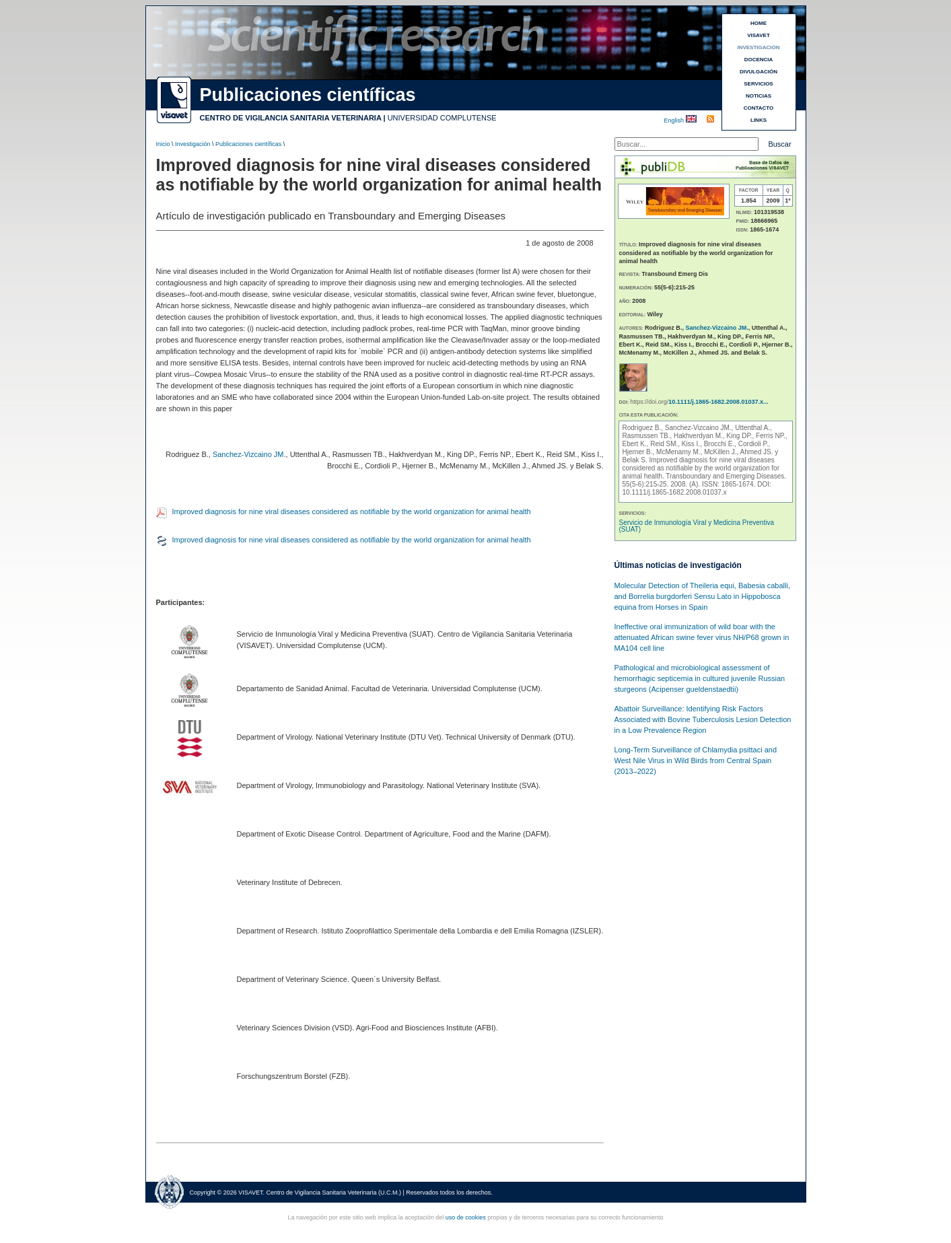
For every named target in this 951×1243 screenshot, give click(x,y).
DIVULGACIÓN (758, 72)
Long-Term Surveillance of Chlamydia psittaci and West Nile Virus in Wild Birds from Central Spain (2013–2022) (695, 760)
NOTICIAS (758, 96)
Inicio (163, 144)
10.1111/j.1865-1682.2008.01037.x (675, 492)
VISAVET (758, 35)
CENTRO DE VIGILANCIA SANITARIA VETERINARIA (291, 118)
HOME (758, 23)
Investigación (193, 144)
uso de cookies (466, 1217)
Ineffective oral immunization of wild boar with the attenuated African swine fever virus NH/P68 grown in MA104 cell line (701, 637)
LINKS (758, 120)
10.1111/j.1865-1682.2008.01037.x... (718, 401)
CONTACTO (759, 108)
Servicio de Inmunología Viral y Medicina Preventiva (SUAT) (697, 526)
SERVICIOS (758, 84)
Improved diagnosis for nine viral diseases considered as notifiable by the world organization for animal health (351, 511)
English (675, 120)
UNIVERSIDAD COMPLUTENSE (442, 118)
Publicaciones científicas (248, 144)
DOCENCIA (758, 60)
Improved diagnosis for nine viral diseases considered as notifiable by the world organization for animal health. (701, 468)
